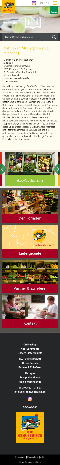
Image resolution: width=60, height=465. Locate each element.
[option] (30, 19)
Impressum (20, 457)
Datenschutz (32, 457)
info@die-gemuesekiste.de (30, 391)
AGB (42, 457)
